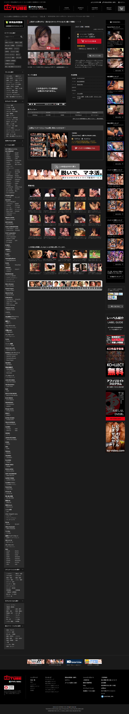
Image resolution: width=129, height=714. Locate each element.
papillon (8, 406)
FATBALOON (10, 419)
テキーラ (8, 516)
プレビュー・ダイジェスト (13, 94)
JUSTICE (8, 267)
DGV (6, 549)
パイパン (16, 48)
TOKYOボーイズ (11, 213)
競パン (18, 54)
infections (17, 179)
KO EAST (8, 200)
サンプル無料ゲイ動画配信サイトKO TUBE (15, 16)
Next (69, 38)
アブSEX (17, 207)
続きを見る (118, 70)
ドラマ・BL (9, 596)
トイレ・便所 (19, 579)
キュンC (17, 197)
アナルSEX (9, 76)
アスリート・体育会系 (12, 117)
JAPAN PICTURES (10, 438)
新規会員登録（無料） (110, 2)
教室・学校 (9, 577)
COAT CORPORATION (11, 226)
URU (7, 564)
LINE (16, 158)
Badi (6, 389)
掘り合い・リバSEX (11, 594)
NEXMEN (8, 363)
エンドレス (18, 209)
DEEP (8, 155)
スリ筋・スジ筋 (10, 107)
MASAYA (17, 557)
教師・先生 (9, 611)
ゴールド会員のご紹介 (71, 682)
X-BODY (8, 164)
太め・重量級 (9, 113)
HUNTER (8, 179)
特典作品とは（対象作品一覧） (87, 48)
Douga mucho (9, 409)
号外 (16, 185)
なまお (7, 339)
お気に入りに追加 (96, 55)
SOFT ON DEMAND (10, 473)
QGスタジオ (8, 540)
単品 (31, 682)
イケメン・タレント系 (12, 119)
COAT (16, 228)
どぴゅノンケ (10, 168)
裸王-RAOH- (18, 164)
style (16, 428)
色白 (17, 640)
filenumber (9, 373)
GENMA (7, 433)
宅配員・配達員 (10, 607)
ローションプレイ (10, 586)
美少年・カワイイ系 (11, 121)
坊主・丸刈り (19, 638)
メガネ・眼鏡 (9, 621)
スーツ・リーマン (9, 54)
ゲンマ (8, 435)
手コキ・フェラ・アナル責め (13, 84)
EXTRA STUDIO (9, 418)
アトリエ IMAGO (11, 275)
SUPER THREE (9, 478)
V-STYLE (17, 205)
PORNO (8, 271)
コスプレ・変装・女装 (12, 90)
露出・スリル (19, 80)
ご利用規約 (104, 677)
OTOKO (17, 189)
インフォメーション (88, 688)
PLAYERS (8, 460)
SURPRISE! (9, 176)
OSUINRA (8, 455)
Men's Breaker (9, 284)
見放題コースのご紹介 (89, 691)
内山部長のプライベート (12, 316)
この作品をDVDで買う (67, 166)
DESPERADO (9, 402)
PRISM (8, 466)
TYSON (17, 181)
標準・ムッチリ (10, 115)
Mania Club (9, 177)
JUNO (16, 174)
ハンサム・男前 (10, 644)
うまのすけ (9, 203)
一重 (7, 642)
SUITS (8, 162)
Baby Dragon (10, 360)
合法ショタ (9, 166)
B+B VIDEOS (9, 398)
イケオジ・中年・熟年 (12, 125)
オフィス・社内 (10, 581)
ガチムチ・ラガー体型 (12, 111)
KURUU (8, 158)
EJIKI (7, 448)
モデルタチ (18, 575)
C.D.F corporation (10, 233)
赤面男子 (7, 249)
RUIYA (17, 553)
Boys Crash (9, 211)
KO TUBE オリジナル (11, 149)
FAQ (84, 685)
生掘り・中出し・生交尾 (12, 86)
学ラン (8, 615)
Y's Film (7, 531)
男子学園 (17, 172)
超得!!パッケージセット (11, 536)
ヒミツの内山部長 (11, 318)
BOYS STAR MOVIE (11, 393)
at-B (16, 240)
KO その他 (9, 189)
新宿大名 (7, 500)
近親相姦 (18, 590)
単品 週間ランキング (50, 681)
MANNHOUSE (9, 274)
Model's (17, 176)
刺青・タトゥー (10, 646)
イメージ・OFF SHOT (12, 92)
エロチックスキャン (11, 277)
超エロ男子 (9, 209)
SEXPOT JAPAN (11, 356)
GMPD (7, 51)
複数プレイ (18, 76)
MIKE (7, 553)
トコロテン (19, 45)
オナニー (18, 82)
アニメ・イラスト (10, 132)
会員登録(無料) (60, 67)
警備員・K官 (9, 613)
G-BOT (7, 254)
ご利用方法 (86, 680)
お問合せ (103, 688)
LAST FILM (9, 386)
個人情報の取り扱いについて (109, 680)
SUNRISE (9, 215)
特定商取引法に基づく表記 (108, 685)
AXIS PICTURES (10, 380)
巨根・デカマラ (9, 42)
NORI (7, 557)
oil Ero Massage (10, 305)
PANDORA (9, 160)
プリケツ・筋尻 (15, 51)
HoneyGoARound (11, 358)
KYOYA (17, 562)
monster (17, 211)
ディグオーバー (9, 334)
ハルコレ (7, 312)
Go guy (8, 174)
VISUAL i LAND (10, 238)
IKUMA (8, 560)
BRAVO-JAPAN (9, 217)
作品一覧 (42, 16)
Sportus (8, 181)
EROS (16, 155)
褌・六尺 (8, 619)
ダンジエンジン (9, 545)
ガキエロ (8, 172)
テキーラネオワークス (11, 514)
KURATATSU (10, 230)
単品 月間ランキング (50, 683)
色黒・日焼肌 (9, 640)
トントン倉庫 (9, 343)
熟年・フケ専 (19, 88)
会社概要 (103, 682)
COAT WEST (10, 228)
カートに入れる (90, 41)
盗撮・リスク (9, 80)
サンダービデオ (10, 519)
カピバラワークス (10, 325)
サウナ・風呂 (9, 579)
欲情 (16, 303)
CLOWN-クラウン (10, 482)
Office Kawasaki (10, 527)
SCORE (8, 185)
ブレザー (18, 615)
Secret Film (18, 160)
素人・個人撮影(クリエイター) (12, 66)
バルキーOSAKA (10, 371)
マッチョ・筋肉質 (10, 109)
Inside (7, 263)
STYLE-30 (8, 491)
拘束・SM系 (9, 78)
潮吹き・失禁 (18, 42)
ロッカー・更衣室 (10, 588)
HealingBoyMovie (10, 258)
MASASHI (17, 560)
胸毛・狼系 (9, 638)
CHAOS (8, 205)
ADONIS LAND (10, 235)
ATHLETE (17, 299)
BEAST (8, 153)
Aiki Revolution (9, 384)
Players (8, 462)
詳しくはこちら (115, 306)
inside (8, 265)
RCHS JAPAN (9, 469)
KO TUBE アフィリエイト (108, 691)
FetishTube (8, 487)
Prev (29, 38)
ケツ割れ (18, 619)
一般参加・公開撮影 (10, 60)
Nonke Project (9, 288)
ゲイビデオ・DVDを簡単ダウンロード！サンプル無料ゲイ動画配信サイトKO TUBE (25, 2)
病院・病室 (18, 577)
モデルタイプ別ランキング (52, 691)
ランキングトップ (49, 679)
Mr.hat (7, 522)
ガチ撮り (17, 170)
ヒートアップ (10, 279)
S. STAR (17, 162)
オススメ (32, 688)
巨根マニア (9, 303)
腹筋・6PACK (8, 48)
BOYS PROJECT (11, 201)
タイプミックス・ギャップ (13, 130)
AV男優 (17, 621)
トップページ (67, 8)
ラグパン (18, 617)
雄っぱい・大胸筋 (9, 45)
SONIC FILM (18, 187)
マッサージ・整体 (9, 57)
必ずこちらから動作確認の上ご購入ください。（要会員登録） (88, 118)
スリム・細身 (9, 105)
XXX (7, 170)
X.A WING (9, 242)
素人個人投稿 (9, 496)
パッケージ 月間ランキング (52, 687)
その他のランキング (115, 276)
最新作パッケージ (34, 686)
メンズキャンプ (9, 375)
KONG (7, 442)
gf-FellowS (9, 240)
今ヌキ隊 (8, 197)
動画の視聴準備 (87, 682)
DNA (6, 446)
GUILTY (17, 269)
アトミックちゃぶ (11, 518)
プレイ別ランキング (50, 689)
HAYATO (17, 558)
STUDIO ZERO (9, 195)
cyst (7, 511)
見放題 (32, 690)
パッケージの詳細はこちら (86, 148)
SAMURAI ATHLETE (12, 354)
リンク (103, 693)
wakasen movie (9, 308)
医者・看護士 (19, 611)
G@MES (7, 427)
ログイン (122, 2)
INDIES (8, 157)
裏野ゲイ (7, 321)
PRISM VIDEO (9, 464)
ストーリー (9, 82)
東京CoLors (8, 505)
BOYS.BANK (9, 222)
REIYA (8, 562)
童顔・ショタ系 (10, 123)
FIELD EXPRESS (10, 422)
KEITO (8, 558)
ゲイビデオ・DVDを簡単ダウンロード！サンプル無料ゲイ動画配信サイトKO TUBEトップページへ (15, 7)
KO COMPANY (9, 151)
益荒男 (17, 203)
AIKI (16, 564)
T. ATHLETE (9, 187)
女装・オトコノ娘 (10, 134)
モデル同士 (9, 575)
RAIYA (17, 551)
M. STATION (9, 191)
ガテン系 (18, 57)
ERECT (7, 413)
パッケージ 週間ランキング (52, 685)
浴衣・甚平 (18, 609)
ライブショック (10, 281)
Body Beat (18, 265)
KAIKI (16, 555)
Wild (16, 430)
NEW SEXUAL (10, 475)
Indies (16, 183)
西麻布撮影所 (9, 367)
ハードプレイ (19, 78)
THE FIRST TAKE (11, 301)
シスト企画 (8, 509)
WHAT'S (8, 430)
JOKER (17, 157)
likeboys (7, 451)
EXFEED (17, 230)
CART (121, 8)
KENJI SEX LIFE (10, 348)
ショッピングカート (88, 677)
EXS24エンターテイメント (12, 352)
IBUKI (8, 555)
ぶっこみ (8, 207)
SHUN (8, 551)
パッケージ (33, 684)
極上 (16, 191)
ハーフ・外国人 (10, 127)
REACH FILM (9, 293)
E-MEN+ (7, 245)
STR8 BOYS (8, 297)
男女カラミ (9, 88)
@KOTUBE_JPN (108, 696)
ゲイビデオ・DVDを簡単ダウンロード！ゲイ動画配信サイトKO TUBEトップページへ (12, 677)
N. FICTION (18, 177)
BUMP (17, 153)
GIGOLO (8, 183)
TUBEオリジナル (9, 63)
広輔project (8, 330)
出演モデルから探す (10, 140)
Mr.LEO (17, 524)
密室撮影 (8, 590)
